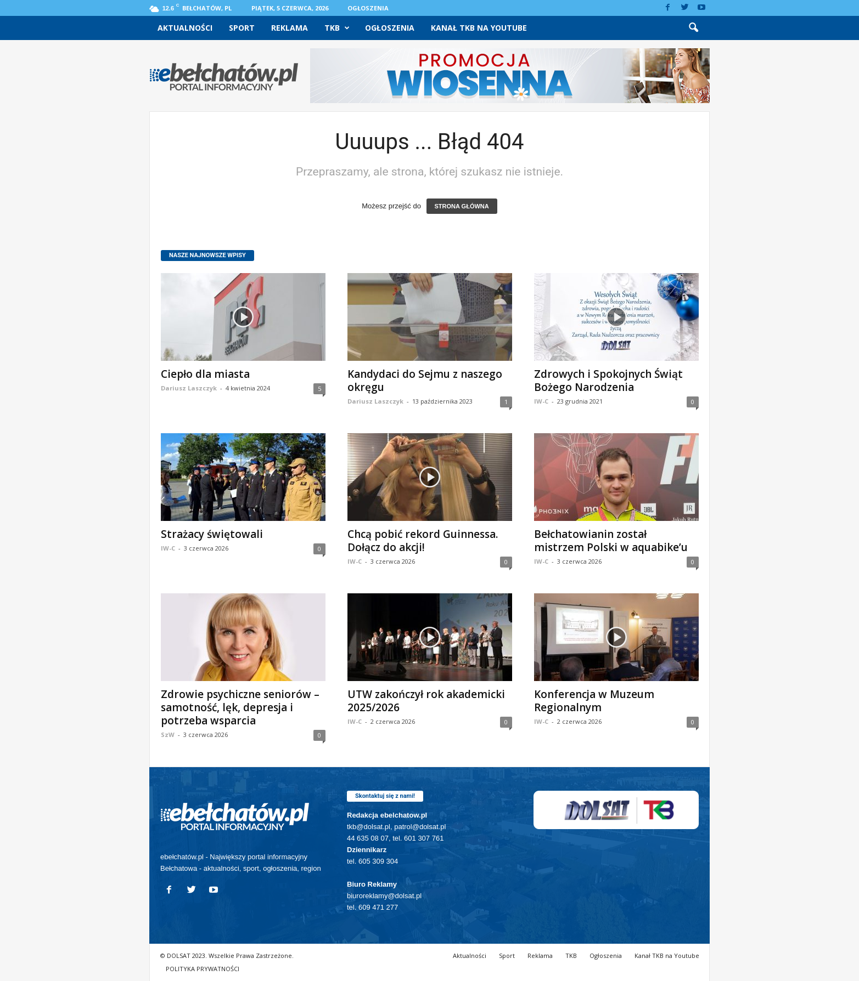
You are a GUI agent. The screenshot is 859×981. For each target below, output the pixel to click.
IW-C (541, 401)
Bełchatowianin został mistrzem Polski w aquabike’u (611, 540)
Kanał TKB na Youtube (479, 27)
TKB (337, 28)
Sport (242, 27)
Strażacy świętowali (212, 534)
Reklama (289, 27)
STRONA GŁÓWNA (462, 206)
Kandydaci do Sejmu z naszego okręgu (424, 380)
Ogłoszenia (368, 8)
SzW (168, 734)
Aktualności (185, 27)
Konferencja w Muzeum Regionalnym (594, 701)
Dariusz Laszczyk (189, 388)
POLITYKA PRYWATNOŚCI (202, 969)
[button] (693, 28)
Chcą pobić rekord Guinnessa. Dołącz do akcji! (422, 540)
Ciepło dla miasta (205, 374)
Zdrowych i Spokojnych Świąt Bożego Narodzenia (608, 380)
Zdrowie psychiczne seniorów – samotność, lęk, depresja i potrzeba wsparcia (240, 707)
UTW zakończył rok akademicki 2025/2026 (426, 701)
